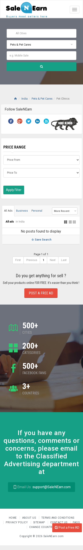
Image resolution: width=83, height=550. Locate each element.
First (18, 260)
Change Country (41, 527)
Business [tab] (22, 210)
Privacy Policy (17, 522)
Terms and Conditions (57, 517)
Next (53, 260)
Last (64, 260)
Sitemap (39, 522)
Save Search (41, 239)
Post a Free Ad (41, 293)
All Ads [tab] (8, 210)
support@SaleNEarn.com (41, 487)
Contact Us (59, 522)
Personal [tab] (36, 210)
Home (13, 517)
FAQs (76, 522)
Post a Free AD (67, 527)
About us (29, 517)
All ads (10, 221)
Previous (31, 260)
